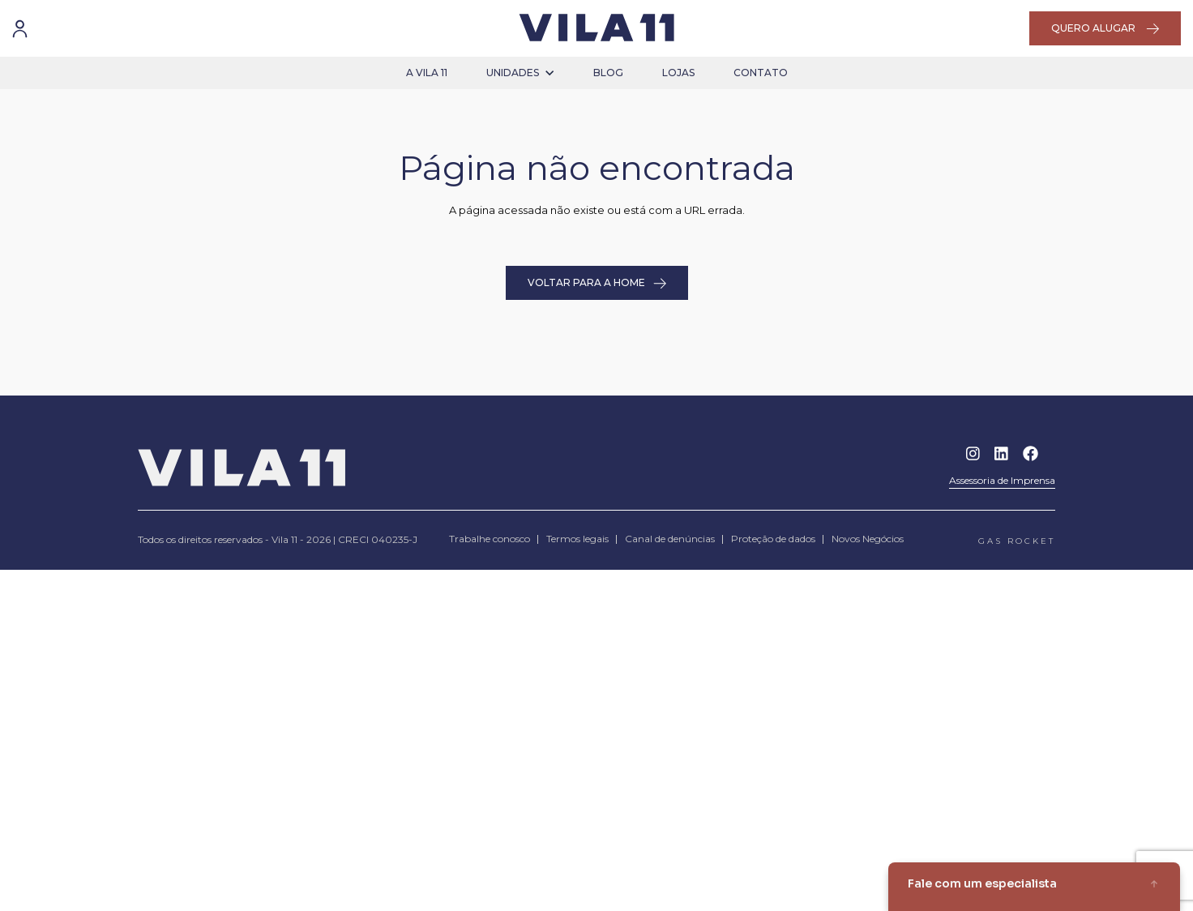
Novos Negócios (868, 538)
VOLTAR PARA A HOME (597, 282)
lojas (678, 72)
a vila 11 (426, 72)
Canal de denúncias (670, 538)
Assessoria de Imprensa (1002, 480)
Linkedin (1001, 453)
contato (760, 72)
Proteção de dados (773, 538)
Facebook (1030, 453)
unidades (520, 72)
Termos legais (577, 538)
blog (608, 72)
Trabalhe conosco (489, 538)
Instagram (973, 453)
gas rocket (1016, 541)
